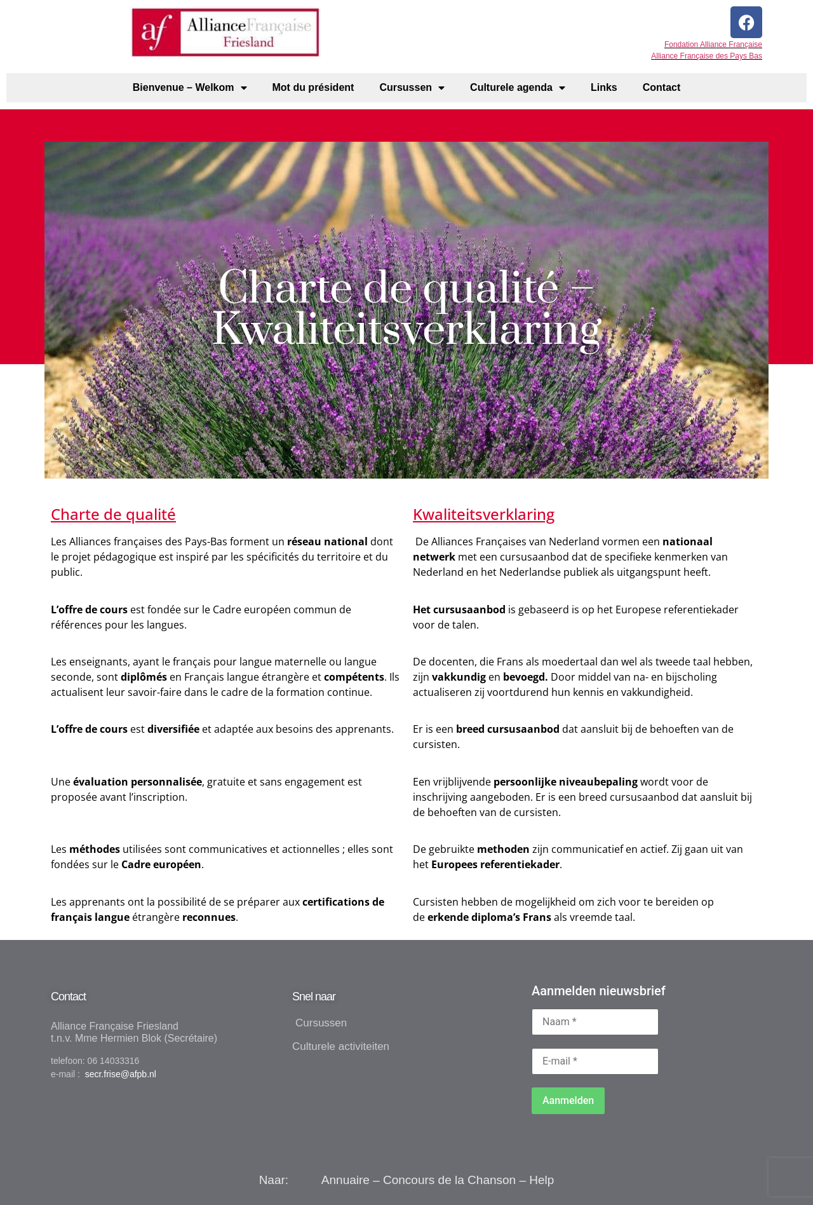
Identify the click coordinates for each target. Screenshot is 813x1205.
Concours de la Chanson (449, 1180)
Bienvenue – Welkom (190, 87)
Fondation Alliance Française (713, 44)
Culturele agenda (517, 87)
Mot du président (313, 87)
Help (541, 1180)
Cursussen (412, 87)
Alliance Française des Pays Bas (706, 55)
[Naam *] (595, 1022)
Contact (662, 87)
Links (604, 87)
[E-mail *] (595, 1061)
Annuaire (345, 1180)
